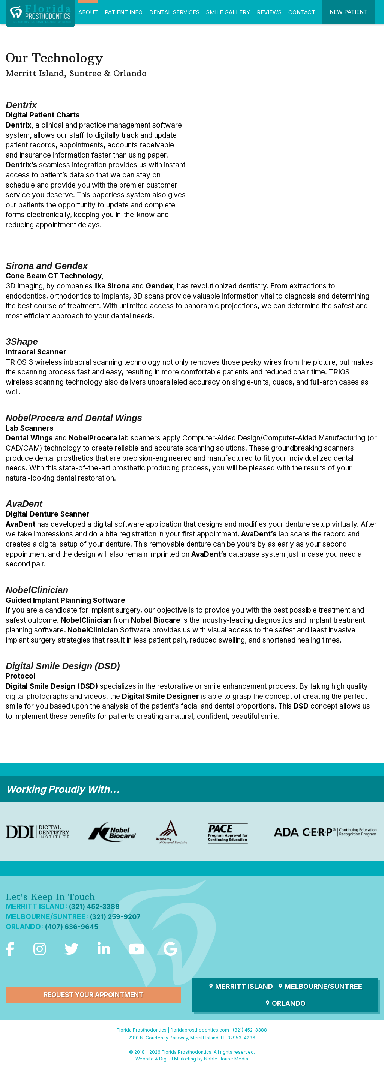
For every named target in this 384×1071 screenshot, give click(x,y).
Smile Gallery (228, 12)
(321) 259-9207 (117, 916)
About (88, 12)
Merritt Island (240, 987)
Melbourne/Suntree (320, 987)
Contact (301, 12)
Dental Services (174, 12)
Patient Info (123, 12)
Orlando (285, 1004)
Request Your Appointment (93, 996)
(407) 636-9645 (73, 926)
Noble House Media (226, 1060)
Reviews (269, 12)
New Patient (349, 11)
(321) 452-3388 (96, 906)
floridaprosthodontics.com (199, 1031)
